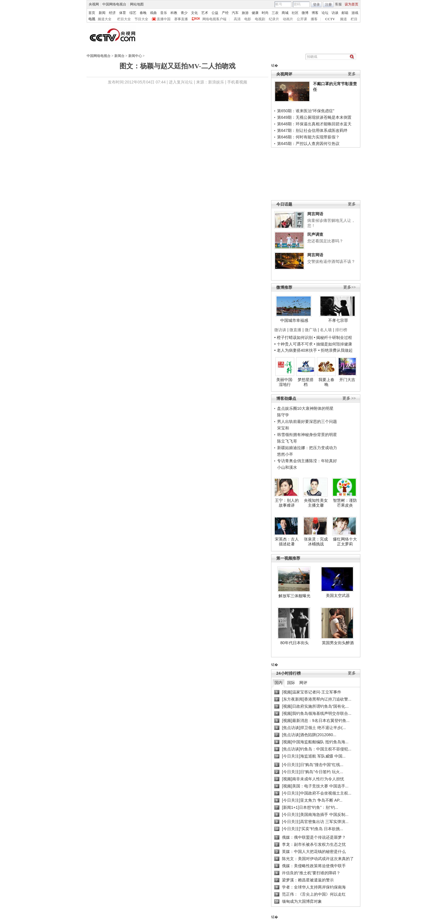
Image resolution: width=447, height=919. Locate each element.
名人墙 (326, 330)
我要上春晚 (326, 382)
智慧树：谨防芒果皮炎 (345, 503)
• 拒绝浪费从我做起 (335, 350)
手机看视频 (237, 82)
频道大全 (104, 19)
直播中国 (163, 19)
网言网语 (315, 214)
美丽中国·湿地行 (284, 382)
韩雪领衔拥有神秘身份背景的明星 (307, 434)
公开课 (302, 19)
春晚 (143, 13)
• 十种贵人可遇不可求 (294, 344)
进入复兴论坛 (181, 82)
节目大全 (141, 19)
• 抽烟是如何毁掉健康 (333, 344)
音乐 (163, 13)
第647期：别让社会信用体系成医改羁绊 (312, 130)
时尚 (265, 13)
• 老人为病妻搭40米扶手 (295, 350)
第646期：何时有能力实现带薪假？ (308, 137)
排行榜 (341, 330)
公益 (215, 13)
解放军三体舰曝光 (294, 595)
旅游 (245, 13)
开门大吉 (347, 379)
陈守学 (283, 415)
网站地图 (137, 4)
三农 (275, 13)
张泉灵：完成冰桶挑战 (316, 542)
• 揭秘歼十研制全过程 (333, 337)
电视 (91, 19)
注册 (328, 5)
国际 (291, 682)
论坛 (325, 13)
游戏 (354, 13)
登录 (316, 5)
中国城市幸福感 (294, 320)
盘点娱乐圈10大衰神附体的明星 (305, 408)
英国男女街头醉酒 (338, 642)
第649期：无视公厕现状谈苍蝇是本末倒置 (314, 117)
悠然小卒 (285, 454)
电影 (247, 19)
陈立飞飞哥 (287, 441)
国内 (279, 682)
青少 (184, 13)
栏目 (354, 19)
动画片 (288, 19)
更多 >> (349, 398)
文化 (194, 13)
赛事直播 (181, 19)
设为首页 (351, 4)
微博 (305, 13)
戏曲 (153, 13)
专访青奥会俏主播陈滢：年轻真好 (307, 461)
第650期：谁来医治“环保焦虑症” (305, 111)
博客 (315, 13)
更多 (352, 74)
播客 (314, 19)
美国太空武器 (338, 595)
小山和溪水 (287, 467)
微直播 (295, 330)
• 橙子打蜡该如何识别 (293, 337)
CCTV (330, 19)
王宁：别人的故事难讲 (287, 503)
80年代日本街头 (294, 642)
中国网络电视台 (114, 4)
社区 (295, 13)
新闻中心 (135, 56)
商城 (285, 13)
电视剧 (260, 19)
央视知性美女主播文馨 (316, 503)
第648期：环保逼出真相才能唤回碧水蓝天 (314, 124)
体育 (122, 13)
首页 (91, 13)
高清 (237, 19)
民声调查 (315, 234)
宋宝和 (283, 428)
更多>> (349, 287)
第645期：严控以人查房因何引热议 (308, 143)
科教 (173, 13)
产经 (225, 13)
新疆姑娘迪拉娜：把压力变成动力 (307, 447)
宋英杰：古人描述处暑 (287, 542)
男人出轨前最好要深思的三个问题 (307, 421)
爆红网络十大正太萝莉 (345, 542)
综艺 (132, 13)
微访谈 (280, 330)
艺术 (204, 13)
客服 (338, 4)
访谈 (335, 13)
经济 (112, 13)
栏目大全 (124, 19)
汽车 (235, 13)
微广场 (311, 330)
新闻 (102, 13)
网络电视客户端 (214, 19)
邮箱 (345, 13)
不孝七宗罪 (338, 320)
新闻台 (119, 56)
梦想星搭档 (306, 382)
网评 (303, 682)
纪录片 (274, 19)
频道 (343, 19)
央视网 (94, 4)
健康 (255, 13)
